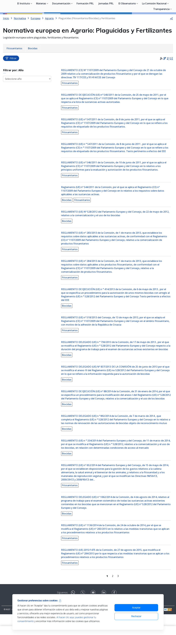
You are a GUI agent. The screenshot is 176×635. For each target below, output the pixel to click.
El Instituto (23, 18)
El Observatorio (127, 18)
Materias (41, 18)
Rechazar (136, 616)
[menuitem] (14, 62)
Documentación (61, 18)
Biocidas (67, 213)
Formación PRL (85, 18)
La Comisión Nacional (154, 18)
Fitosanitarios (71, 96)
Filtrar (11, 71)
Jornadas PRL (106, 18)
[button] (171, 32)
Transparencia (161, 23)
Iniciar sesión (162, 6)
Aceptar (136, 607)
